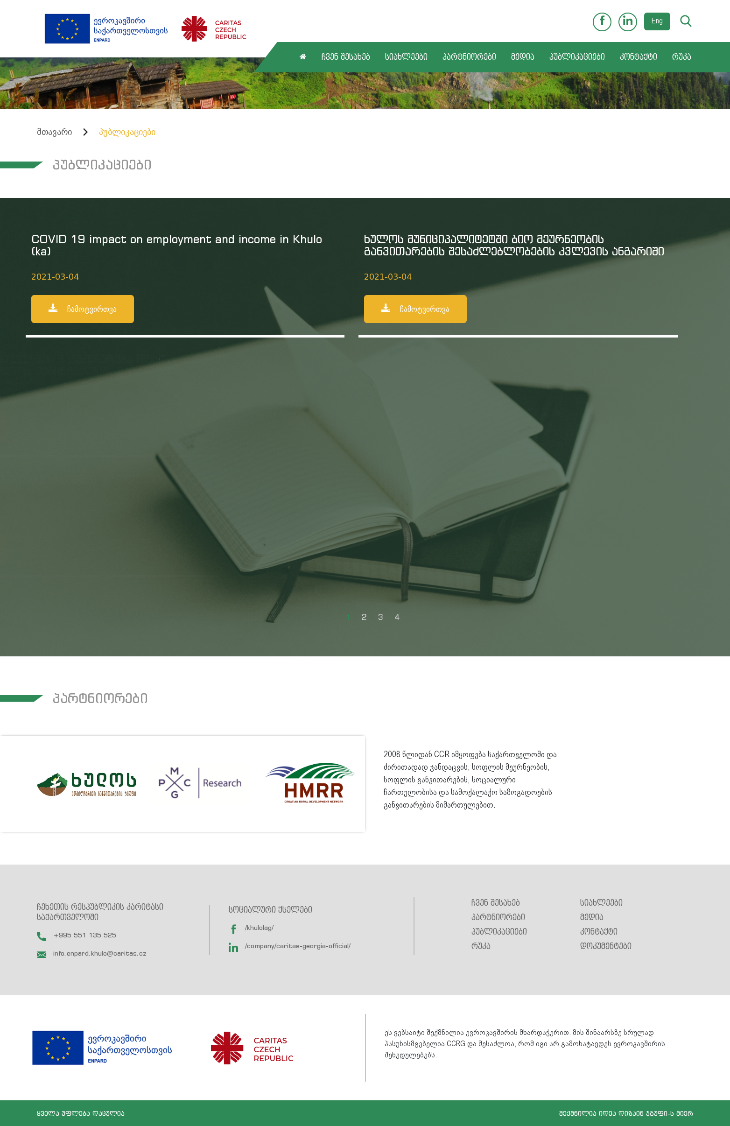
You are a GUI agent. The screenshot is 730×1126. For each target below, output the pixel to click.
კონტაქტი (638, 57)
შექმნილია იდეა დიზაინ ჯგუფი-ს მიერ (626, 1113)
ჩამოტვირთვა (83, 308)
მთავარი (54, 132)
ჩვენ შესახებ (346, 57)
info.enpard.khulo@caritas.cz (92, 952)
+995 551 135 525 (76, 935)
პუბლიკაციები (577, 57)
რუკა (681, 57)
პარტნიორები (469, 57)
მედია (522, 57)
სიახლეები (406, 57)
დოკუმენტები (606, 946)
